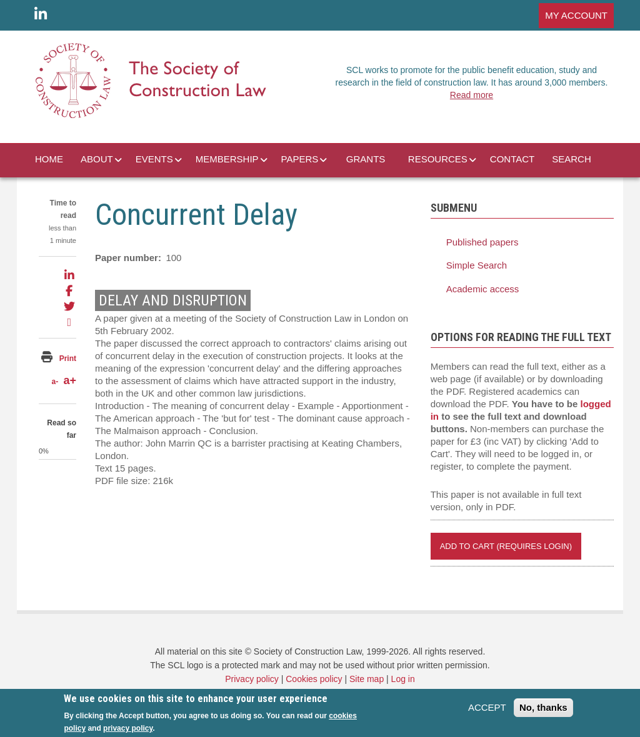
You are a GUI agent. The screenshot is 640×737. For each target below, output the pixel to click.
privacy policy (127, 728)
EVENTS (154, 159)
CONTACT (512, 159)
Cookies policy (314, 679)
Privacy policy (252, 679)
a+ (69, 380)
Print (67, 358)
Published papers (482, 242)
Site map (366, 679)
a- (54, 381)
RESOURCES (438, 159)
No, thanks (543, 707)
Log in (403, 679)
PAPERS (300, 159)
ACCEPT (487, 707)
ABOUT (97, 159)
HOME (49, 159)
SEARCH (571, 159)
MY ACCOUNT (576, 15)
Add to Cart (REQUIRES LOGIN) (506, 546)
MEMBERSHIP (227, 159)
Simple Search (477, 265)
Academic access (482, 289)
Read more (471, 95)
